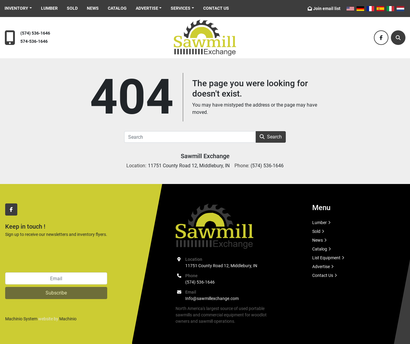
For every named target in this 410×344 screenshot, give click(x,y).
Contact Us (216, 8)
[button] (18, 8)
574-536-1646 (34, 41)
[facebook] (381, 37)
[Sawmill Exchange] (215, 225)
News (93, 8)
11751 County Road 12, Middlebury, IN (221, 265)
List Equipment (326, 257)
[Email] (56, 278)
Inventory (16, 8)
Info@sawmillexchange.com (212, 298)
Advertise (147, 8)
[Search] (398, 37)
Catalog (117, 8)
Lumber (49, 8)
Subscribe (56, 293)
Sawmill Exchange (205, 156)
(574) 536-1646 (35, 33)
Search (271, 137)
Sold (72, 8)
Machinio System (21, 318)
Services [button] (180, 8)
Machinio (68, 318)
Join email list (326, 8)
